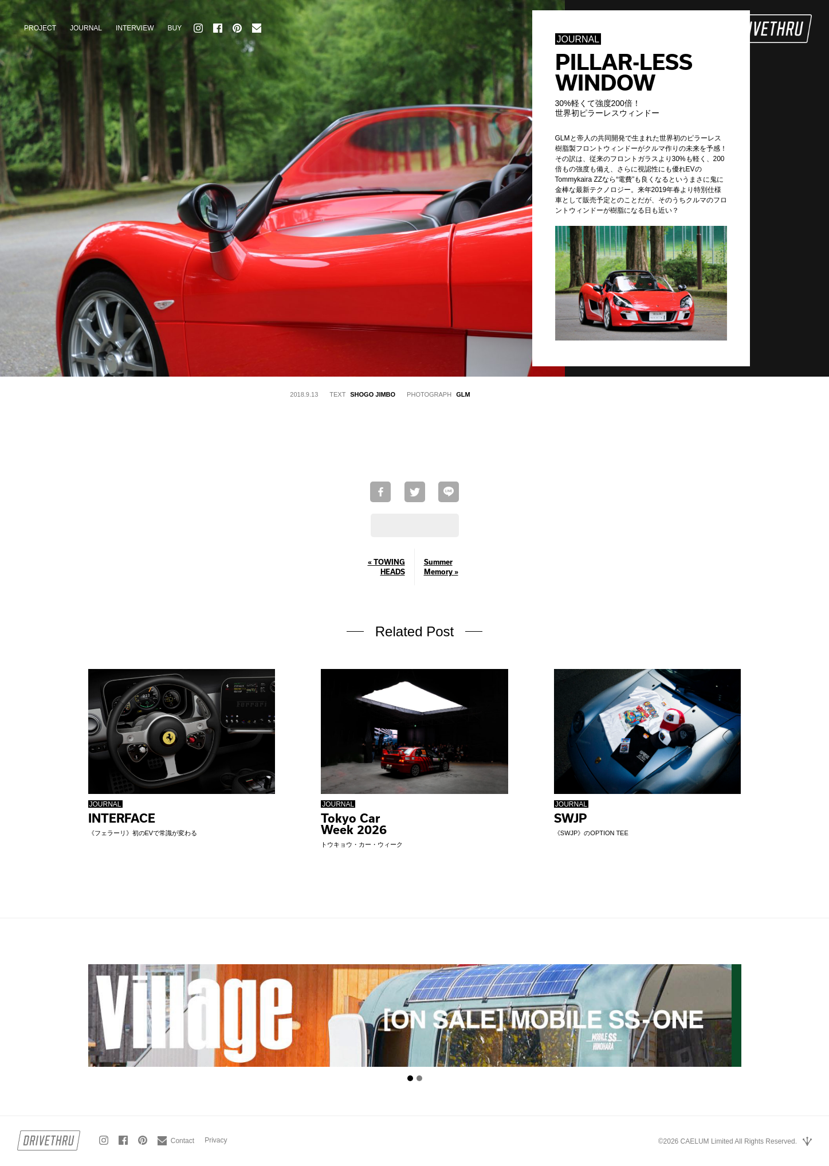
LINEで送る (448, 492)
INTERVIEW (135, 28)
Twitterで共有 (414, 492)
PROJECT (40, 28)
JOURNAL (86, 28)
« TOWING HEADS (386, 567)
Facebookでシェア (380, 492)
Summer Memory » (441, 567)
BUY (174, 28)
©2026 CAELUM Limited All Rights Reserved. (727, 1141)
